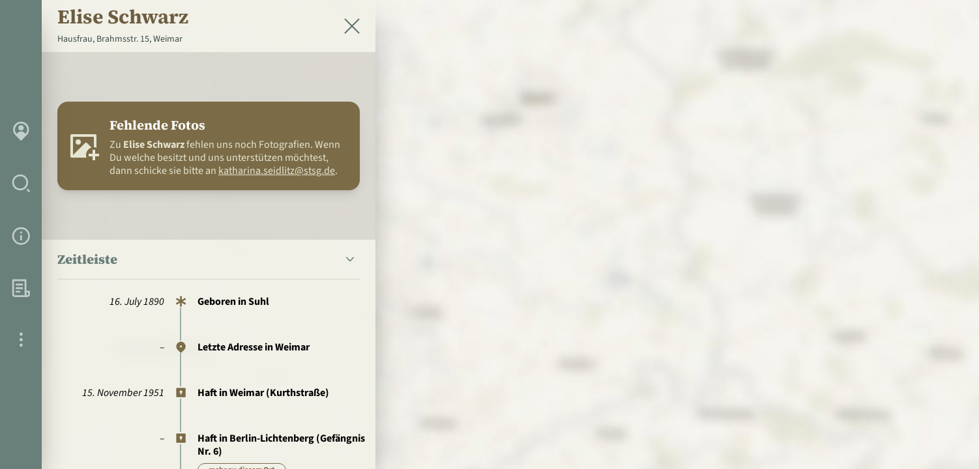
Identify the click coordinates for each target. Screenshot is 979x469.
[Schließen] (352, 26)
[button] (208, 259)
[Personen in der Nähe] (942, 325)
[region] (489, 234)
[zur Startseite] (893, 36)
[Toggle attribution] (942, 436)
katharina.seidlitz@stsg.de (276, 170)
